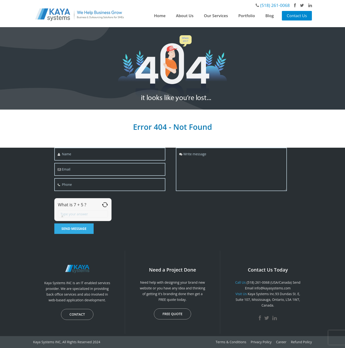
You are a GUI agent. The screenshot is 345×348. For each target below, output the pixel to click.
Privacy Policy (261, 342)
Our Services (216, 15)
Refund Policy (301, 342)
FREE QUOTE (172, 314)
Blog (269, 15)
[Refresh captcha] (105, 205)
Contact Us (297, 15)
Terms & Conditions (231, 342)
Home (160, 15)
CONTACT (77, 314)
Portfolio (246, 15)
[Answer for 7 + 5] (83, 213)
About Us (184, 15)
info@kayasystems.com (272, 288)
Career (281, 342)
